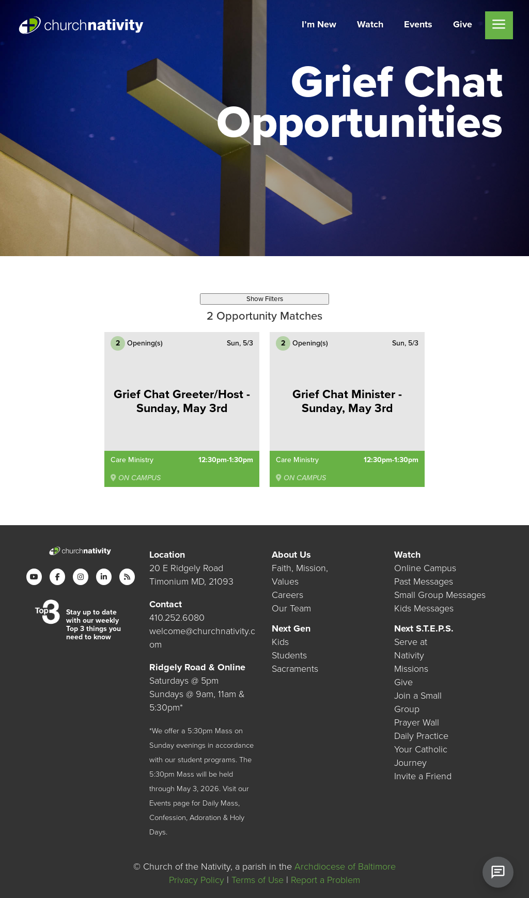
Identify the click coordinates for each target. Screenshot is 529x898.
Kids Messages (424, 607)
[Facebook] (57, 576)
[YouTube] (34, 576)
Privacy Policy (196, 880)
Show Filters (264, 299)
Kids (280, 642)
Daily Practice (421, 736)
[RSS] (127, 576)
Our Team (291, 607)
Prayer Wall (416, 722)
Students (289, 655)
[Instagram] (80, 576)
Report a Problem (325, 880)
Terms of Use (257, 880)
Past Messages (423, 581)
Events (160, 802)
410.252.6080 (177, 617)
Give (403, 682)
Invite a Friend (423, 776)
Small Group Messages (440, 594)
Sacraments (295, 668)
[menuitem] (319, 25)
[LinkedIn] (104, 576)
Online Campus (425, 567)
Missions (411, 668)
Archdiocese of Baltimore (345, 866)
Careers (287, 594)
